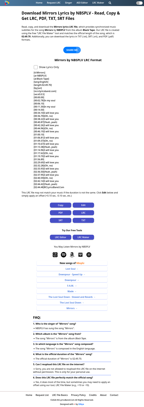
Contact (114, 395)
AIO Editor (82, 2)
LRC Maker (98, 2)
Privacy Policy (78, 395)
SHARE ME (72, 50)
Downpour (70, 280)
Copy (60, 205)
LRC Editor (60, 237)
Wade (71, 291)
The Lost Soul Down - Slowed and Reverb (71, 297)
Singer (68, 2)
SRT (61, 220)
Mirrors (71, 308)
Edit (83, 205)
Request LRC (54, 2)
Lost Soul (71, 268)
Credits (93, 395)
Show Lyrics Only (49, 67)
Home (39, 2)
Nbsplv (80, 263)
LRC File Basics (60, 395)
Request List (42, 395)
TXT (83, 220)
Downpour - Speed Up (70, 274)
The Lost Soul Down (70, 302)
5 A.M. (70, 285)
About (103, 395)
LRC (83, 212)
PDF (60, 212)
